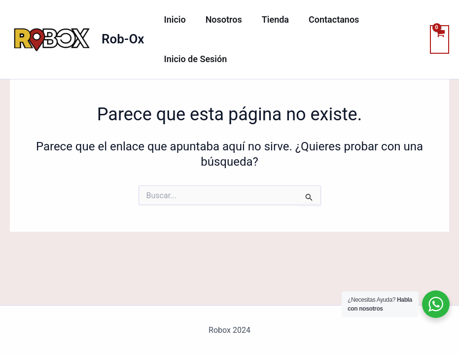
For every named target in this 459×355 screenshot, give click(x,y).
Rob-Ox (123, 39)
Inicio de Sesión (194, 59)
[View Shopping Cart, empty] (439, 39)
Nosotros (221, 19)
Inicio (173, 19)
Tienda (270, 19)
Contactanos (327, 19)
